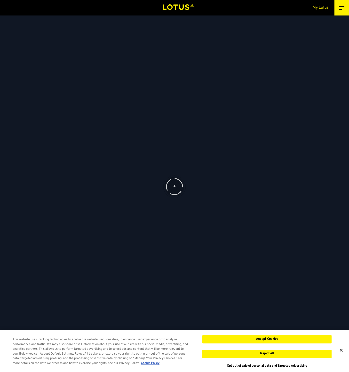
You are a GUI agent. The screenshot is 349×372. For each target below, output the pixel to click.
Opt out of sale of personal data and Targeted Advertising (267, 367)
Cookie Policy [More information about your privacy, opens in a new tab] (150, 365)
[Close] (341, 352)
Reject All (267, 355)
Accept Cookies (267, 341)
